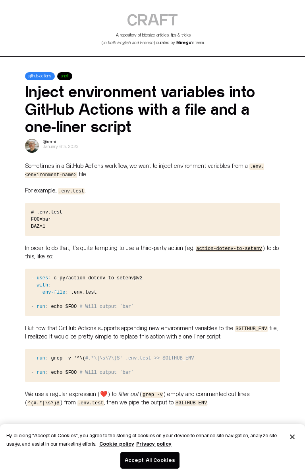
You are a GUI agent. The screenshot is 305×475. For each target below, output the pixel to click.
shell (65, 76)
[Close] (292, 437)
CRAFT (152, 19)
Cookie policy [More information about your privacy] (116, 443)
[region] (152, 449)
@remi (49, 142)
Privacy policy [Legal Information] (154, 443)
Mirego (183, 42)
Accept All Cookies (150, 460)
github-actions (40, 76)
